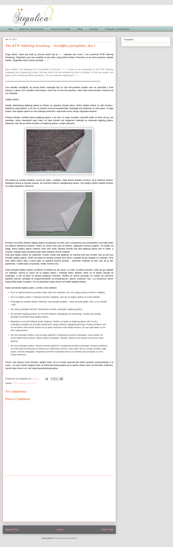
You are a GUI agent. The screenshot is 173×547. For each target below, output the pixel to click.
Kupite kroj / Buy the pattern (31, 29)
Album (80, 29)
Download (93, 29)
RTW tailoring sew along (24, 383)
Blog (11, 29)
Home (60, 529)
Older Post (107, 529)
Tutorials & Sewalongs (60, 29)
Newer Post (12, 529)
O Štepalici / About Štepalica (117, 29)
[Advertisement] (59, 498)
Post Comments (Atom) (66, 538)
